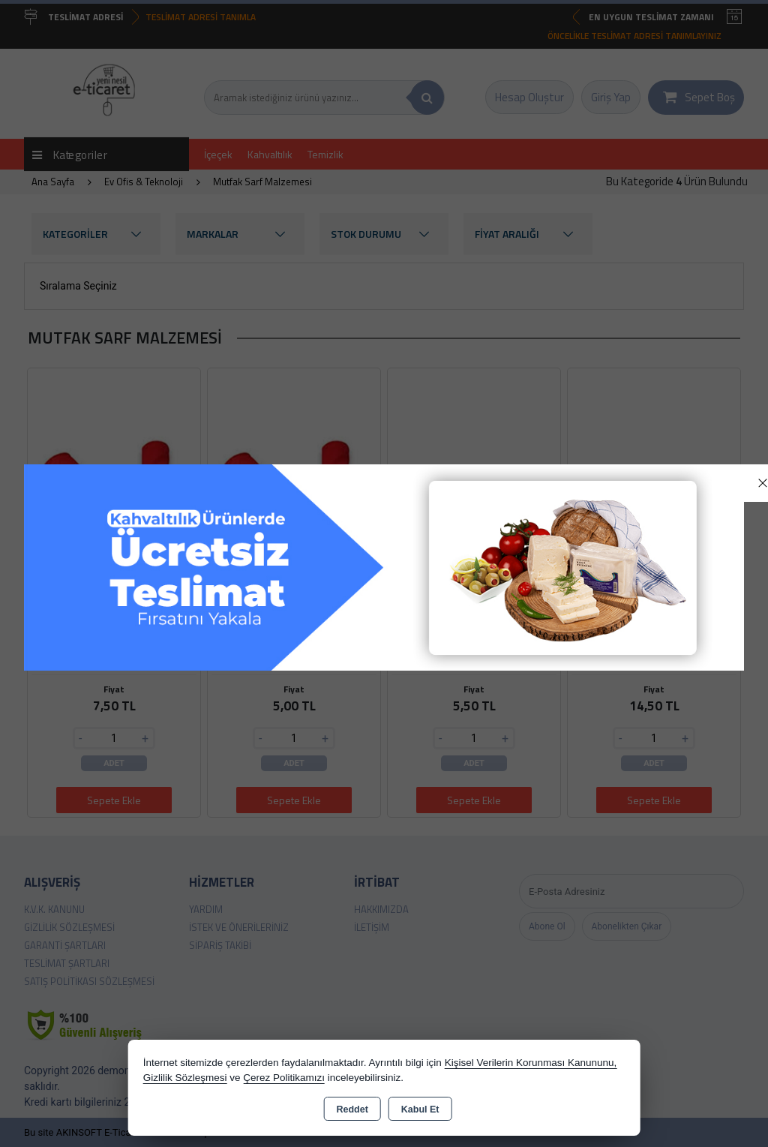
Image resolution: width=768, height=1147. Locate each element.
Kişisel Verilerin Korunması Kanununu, (531, 1062)
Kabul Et (420, 1109)
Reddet (352, 1109)
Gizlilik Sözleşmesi (185, 1077)
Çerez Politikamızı (284, 1077)
